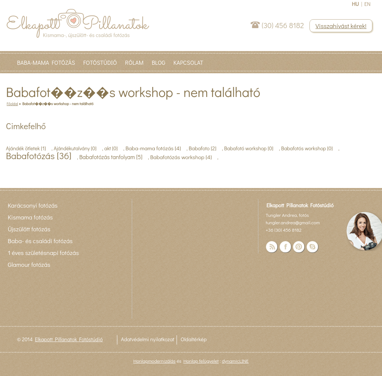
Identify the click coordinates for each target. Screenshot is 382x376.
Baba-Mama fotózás (46, 62)
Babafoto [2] (203, 148)
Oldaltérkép (194, 339)
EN (367, 3)
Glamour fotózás (29, 264)
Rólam (134, 62)
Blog (158, 62)
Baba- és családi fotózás (40, 240)
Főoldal (12, 103)
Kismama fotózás (30, 217)
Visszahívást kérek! (340, 25)
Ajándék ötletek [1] (26, 148)
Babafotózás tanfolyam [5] (111, 157)
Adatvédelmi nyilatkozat (147, 339)
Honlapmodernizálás (154, 360)
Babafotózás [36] (38, 156)
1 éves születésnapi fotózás (43, 252)
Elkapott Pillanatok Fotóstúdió (69, 339)
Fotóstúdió (100, 62)
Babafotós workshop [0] (307, 148)
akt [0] (111, 148)
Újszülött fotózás (29, 229)
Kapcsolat (188, 62)
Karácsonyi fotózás (33, 205)
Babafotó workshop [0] (249, 148)
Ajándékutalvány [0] (75, 148)
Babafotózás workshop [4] (181, 157)
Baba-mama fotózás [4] (153, 148)
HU (355, 3)
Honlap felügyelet (200, 360)
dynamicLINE (235, 360)
